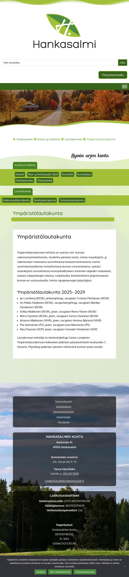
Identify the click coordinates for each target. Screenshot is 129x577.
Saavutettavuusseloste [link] (63, 412)
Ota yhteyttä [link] (63, 422)
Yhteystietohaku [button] (113, 75)
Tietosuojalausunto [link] (63, 401)
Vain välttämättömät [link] (60, 572)
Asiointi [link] (19, 174)
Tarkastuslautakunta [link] (72, 200)
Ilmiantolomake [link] (64, 417)
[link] (64, 53)
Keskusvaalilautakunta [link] (16, 200)
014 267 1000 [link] (71, 473)
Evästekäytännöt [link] (63, 407)
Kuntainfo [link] (68, 174)
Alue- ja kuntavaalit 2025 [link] (43, 174)
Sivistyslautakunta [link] (45, 200)
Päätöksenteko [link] (24, 180)
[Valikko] (124, 86)
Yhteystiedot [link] (45, 180)
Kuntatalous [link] (84, 174)
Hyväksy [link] (40, 572)
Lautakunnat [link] (23, 191)
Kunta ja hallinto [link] (25, 165)
